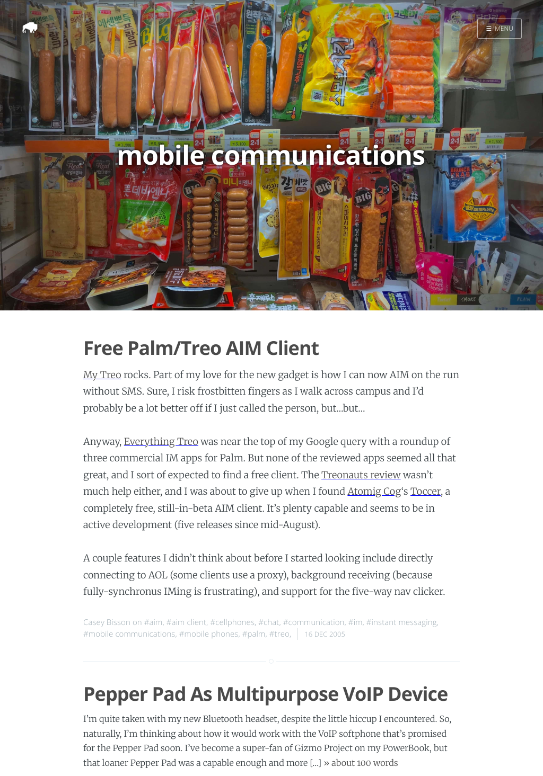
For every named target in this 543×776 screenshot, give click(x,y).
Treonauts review (361, 475)
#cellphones (232, 622)
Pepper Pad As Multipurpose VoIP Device (265, 694)
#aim (153, 622)
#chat (268, 622)
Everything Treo (161, 441)
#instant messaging (401, 622)
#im (355, 622)
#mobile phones (209, 634)
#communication (314, 622)
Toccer (425, 491)
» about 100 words (360, 763)
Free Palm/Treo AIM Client (201, 348)
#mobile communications (129, 634)
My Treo (102, 375)
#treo (279, 634)
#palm (254, 634)
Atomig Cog (374, 491)
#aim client (186, 622)
